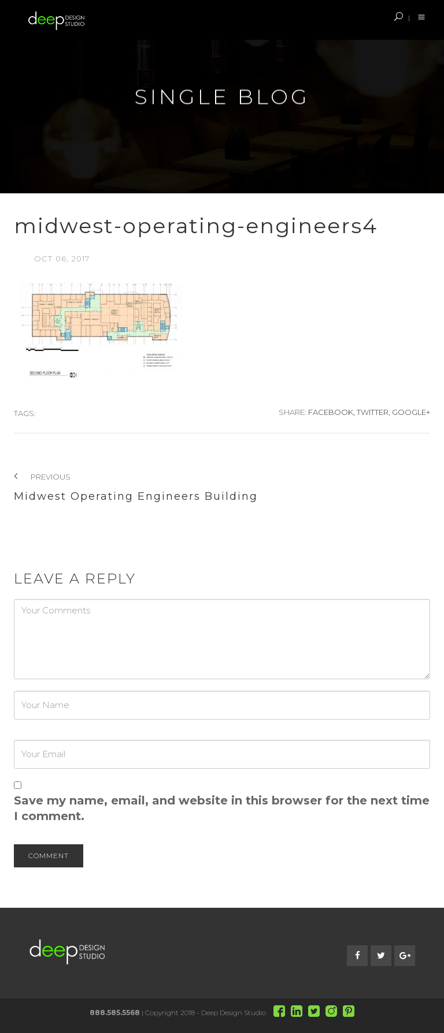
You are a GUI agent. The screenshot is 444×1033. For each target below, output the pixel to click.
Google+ (411, 412)
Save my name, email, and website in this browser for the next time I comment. (222, 808)
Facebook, (331, 412)
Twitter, (373, 412)
